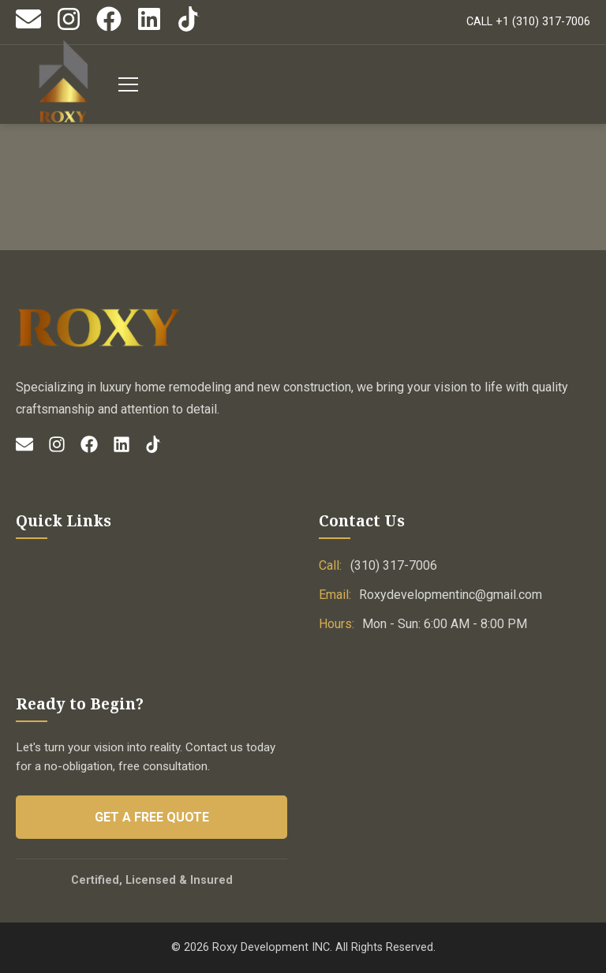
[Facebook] (109, 28)
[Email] (28, 28)
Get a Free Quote (152, 817)
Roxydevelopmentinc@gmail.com (450, 594)
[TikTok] (189, 28)
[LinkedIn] (149, 28)
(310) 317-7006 (393, 565)
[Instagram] (68, 28)
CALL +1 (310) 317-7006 (528, 21)
